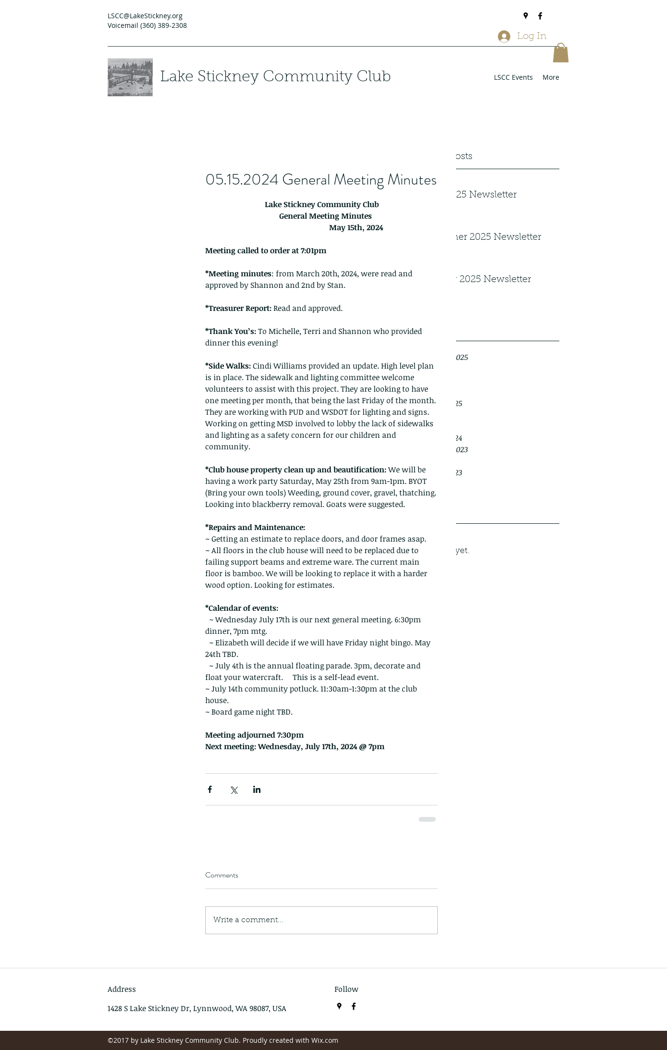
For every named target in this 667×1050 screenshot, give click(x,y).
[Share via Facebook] (209, 789)
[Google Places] (526, 16)
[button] (561, 52)
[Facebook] (540, 16)
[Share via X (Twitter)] (233, 789)
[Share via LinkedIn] (256, 789)
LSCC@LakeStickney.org (145, 15)
